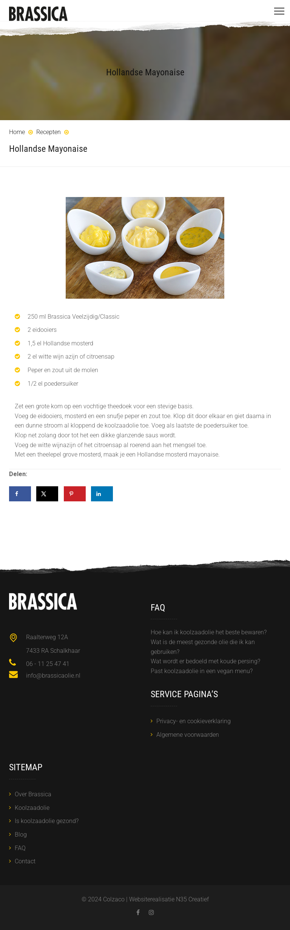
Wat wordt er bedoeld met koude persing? (205, 661)
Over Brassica (33, 794)
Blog (21, 834)
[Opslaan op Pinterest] (75, 493)
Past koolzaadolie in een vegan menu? (202, 671)
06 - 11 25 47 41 (47, 663)
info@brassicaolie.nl (53, 675)
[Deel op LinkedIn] (102, 493)
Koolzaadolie (32, 807)
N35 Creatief (192, 899)
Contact (25, 861)
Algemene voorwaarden (187, 734)
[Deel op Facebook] (20, 493)
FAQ (20, 848)
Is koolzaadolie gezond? (47, 821)
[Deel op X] (47, 493)
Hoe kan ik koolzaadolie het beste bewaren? (209, 632)
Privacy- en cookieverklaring (193, 721)
